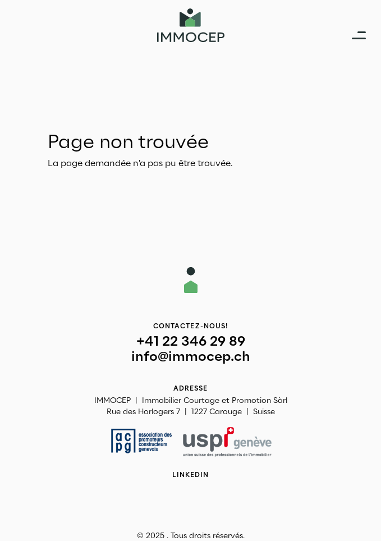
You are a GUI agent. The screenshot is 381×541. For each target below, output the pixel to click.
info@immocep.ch (190, 356)
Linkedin (190, 474)
